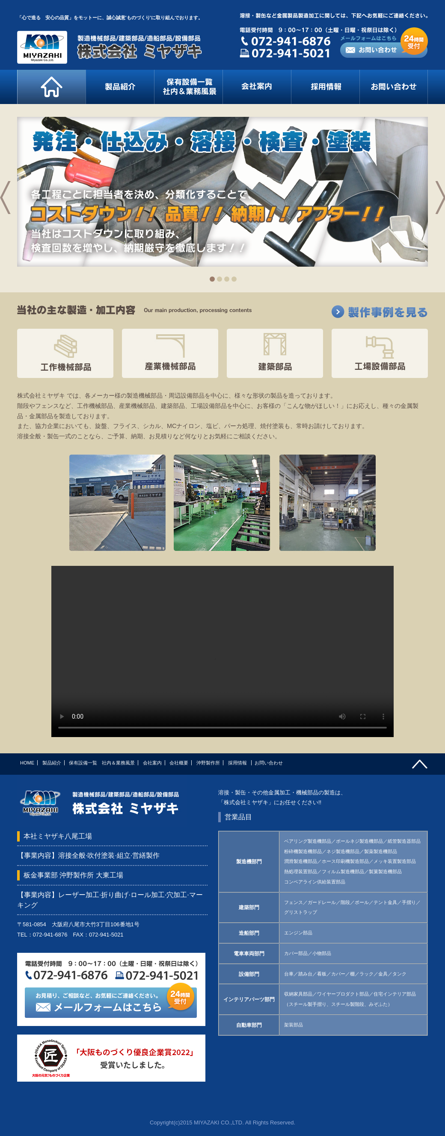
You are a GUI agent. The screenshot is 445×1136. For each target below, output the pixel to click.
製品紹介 (51, 762)
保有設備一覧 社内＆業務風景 (102, 762)
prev (9, 206)
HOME (27, 762)
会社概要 (178, 762)
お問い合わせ (269, 762)
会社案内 (152, 762)
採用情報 (238, 762)
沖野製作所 (208, 762)
